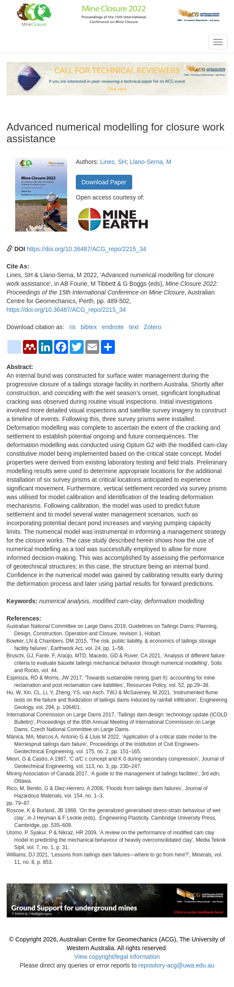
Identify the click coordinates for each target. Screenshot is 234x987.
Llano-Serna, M (151, 161)
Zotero (152, 327)
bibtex (89, 327)
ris (72, 327)
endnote (113, 327)
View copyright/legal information (116, 956)
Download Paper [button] (104, 182)
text (134, 327)
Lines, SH (113, 161)
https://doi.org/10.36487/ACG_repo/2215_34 (86, 248)
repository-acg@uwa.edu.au (176, 965)
